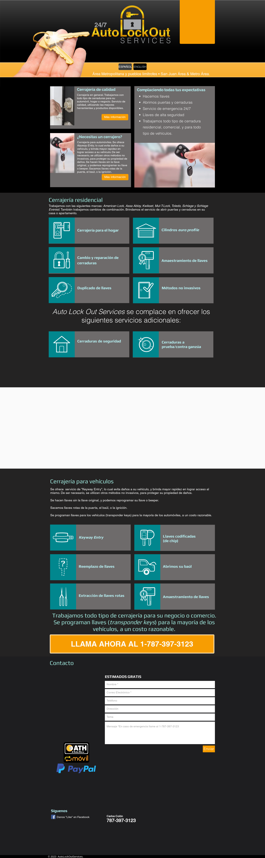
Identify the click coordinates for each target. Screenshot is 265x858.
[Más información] (115, 117)
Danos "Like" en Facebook (73, 817)
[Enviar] (209, 749)
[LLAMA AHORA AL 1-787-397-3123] (132, 644)
